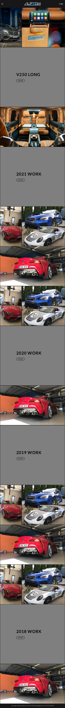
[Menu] (2, 4)
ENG (61, 4)
